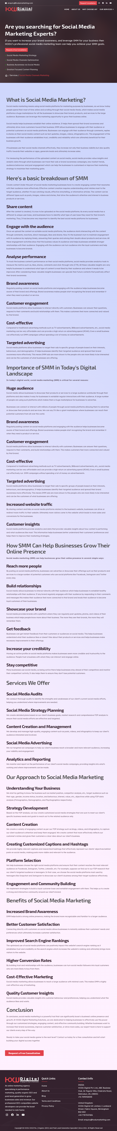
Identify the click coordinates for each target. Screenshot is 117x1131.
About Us (76, 9)
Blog (44, 1096)
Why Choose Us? (89, 9)
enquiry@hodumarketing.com (20, 3)
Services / (14, 75)
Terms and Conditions (51, 1101)
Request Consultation (88, 3)
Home (66, 9)
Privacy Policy (48, 1106)
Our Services (106, 9)
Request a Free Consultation (16, 50)
